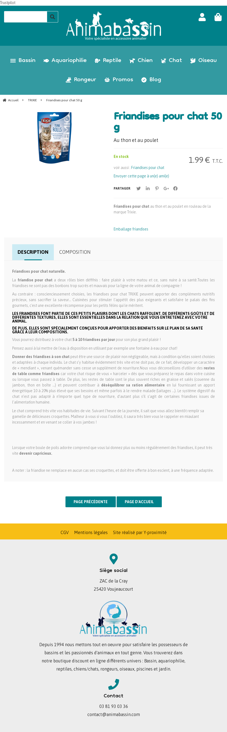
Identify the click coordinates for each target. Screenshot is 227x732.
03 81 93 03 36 (113, 706)
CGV (65, 532)
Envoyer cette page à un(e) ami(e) (141, 176)
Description (33, 252)
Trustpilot (7, 3)
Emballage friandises (131, 229)
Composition (75, 252)
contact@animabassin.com (113, 714)
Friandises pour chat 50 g (168, 123)
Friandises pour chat (147, 167)
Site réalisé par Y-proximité (140, 532)
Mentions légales (91, 532)
